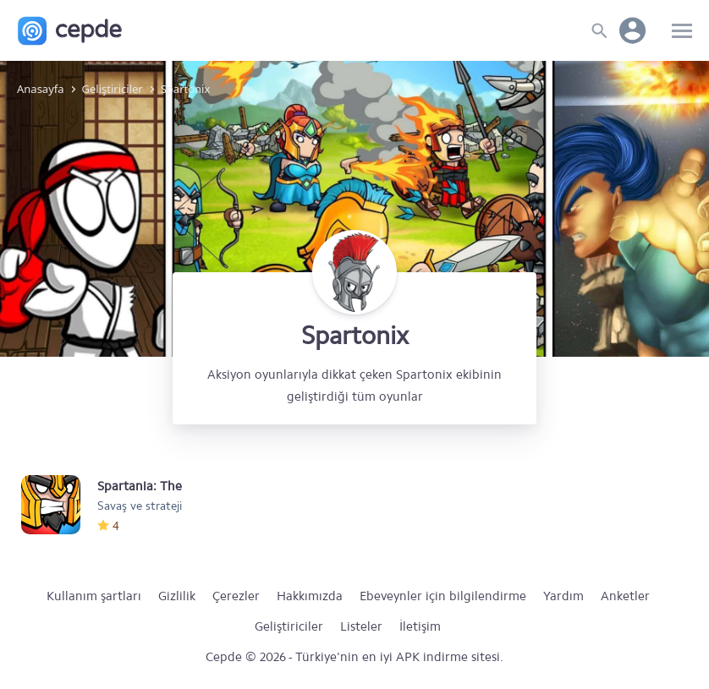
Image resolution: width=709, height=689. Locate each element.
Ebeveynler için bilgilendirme (443, 596)
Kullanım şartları (94, 596)
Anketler (625, 596)
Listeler (361, 626)
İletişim (420, 626)
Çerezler (236, 596)
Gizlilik (176, 596)
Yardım (563, 596)
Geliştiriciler (289, 626)
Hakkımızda (310, 596)
